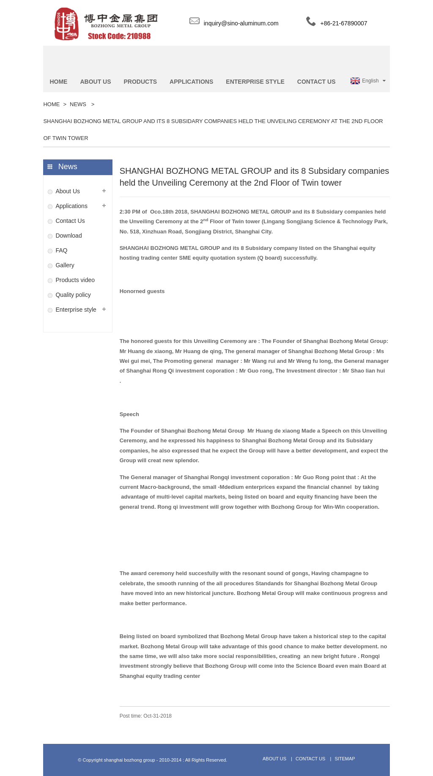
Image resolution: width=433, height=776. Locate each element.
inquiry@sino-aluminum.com (241, 23)
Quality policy (72, 294)
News (78, 104)
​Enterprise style (75, 309)
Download (68, 235)
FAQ (61, 250)
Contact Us (70, 220)
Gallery (64, 265)
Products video (75, 280)
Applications (71, 206)
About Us (67, 191)
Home (51, 104)
